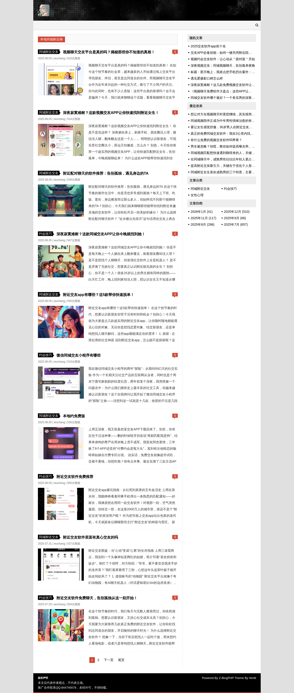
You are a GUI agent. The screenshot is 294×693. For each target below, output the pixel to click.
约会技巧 (45, 234)
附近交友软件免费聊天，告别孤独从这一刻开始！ (97, 598)
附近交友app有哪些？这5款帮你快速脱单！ (98, 295)
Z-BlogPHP (226, 678)
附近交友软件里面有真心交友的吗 (90, 537)
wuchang (59, 58)
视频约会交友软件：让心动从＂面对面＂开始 (223, 59)
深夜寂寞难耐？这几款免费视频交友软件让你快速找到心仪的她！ (237, 85)
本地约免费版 (74, 416)
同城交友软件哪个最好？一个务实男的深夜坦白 (224, 97)
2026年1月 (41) (202, 211)
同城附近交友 (48, 52)
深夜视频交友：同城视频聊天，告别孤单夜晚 (223, 65)
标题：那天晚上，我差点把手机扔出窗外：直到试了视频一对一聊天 (239, 72)
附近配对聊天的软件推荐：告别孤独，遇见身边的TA (106, 173)
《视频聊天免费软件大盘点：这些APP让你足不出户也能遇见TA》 (238, 91)
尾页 (121, 660)
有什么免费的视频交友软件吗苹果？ (216, 140)
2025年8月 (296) (203, 224)
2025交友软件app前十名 (208, 46)
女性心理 (197, 195)
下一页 (108, 660)
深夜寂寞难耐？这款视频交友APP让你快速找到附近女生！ (111, 113)
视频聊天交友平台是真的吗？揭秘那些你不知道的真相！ (109, 52)
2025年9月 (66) (235, 218)
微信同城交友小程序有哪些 (79, 355)
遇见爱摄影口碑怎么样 (207, 78)
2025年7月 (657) (236, 224)
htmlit (252, 678)
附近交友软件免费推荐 (75, 476)
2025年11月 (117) (203, 218)
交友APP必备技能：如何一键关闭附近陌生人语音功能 (229, 52)
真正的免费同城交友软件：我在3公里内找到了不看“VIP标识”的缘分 (239, 133)
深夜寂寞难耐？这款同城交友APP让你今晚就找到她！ (101, 234)
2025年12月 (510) (236, 211)
